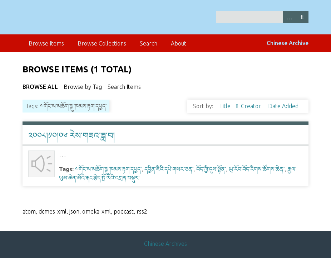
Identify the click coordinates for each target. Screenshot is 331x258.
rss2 (142, 211)
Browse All (40, 86)
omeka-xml (96, 211)
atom (29, 211)
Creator (251, 106)
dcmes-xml (52, 211)
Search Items (124, 86)
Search (302, 17)
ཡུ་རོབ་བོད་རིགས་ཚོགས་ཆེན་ (257, 169)
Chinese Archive (287, 43)
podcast (124, 211)
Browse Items (46, 43)
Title (225, 106)
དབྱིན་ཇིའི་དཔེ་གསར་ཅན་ (168, 169)
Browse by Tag (83, 86)
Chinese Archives (165, 243)
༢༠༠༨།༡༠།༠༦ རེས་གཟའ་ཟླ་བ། (71, 135)
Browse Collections (102, 43)
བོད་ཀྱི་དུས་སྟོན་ (211, 169)
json (74, 211)
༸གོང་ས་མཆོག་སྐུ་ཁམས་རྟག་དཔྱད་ (108, 169)
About (178, 43)
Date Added (283, 106)
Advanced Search (289, 17)
